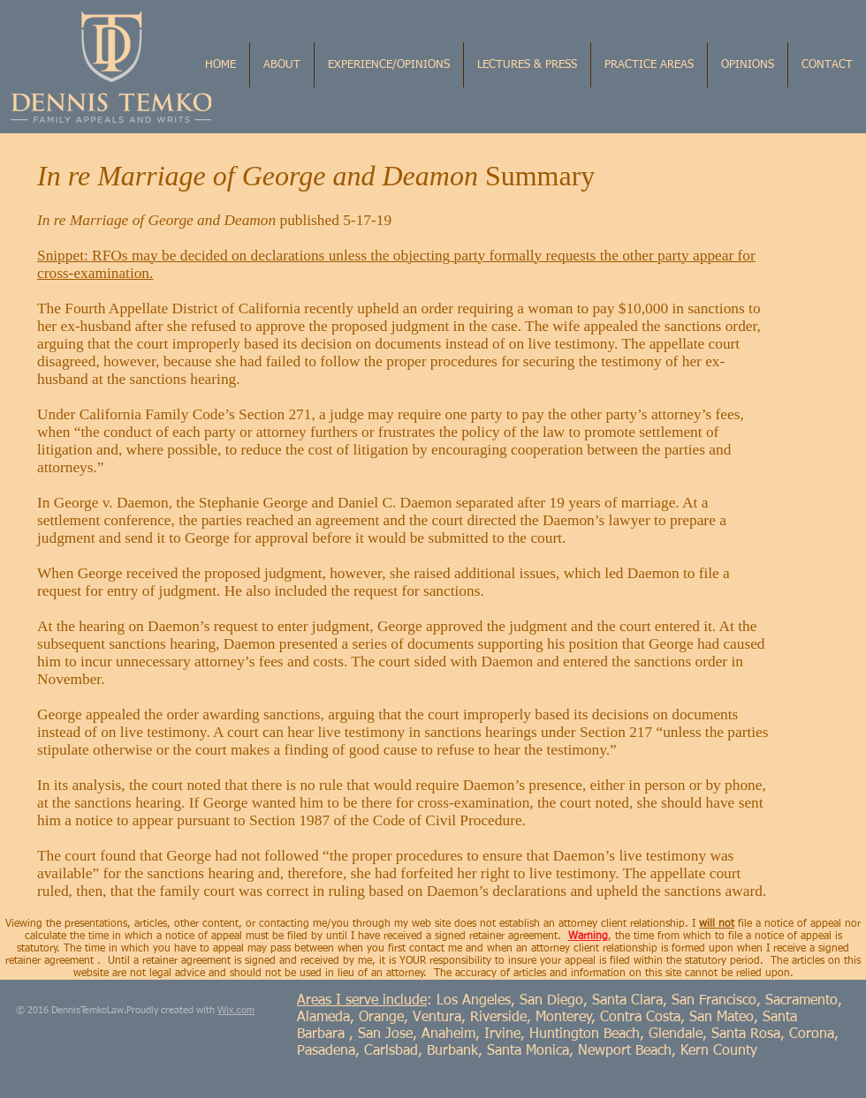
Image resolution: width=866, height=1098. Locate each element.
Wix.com (235, 1009)
